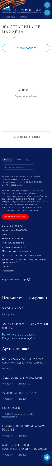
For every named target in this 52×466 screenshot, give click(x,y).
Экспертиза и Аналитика (13, 247)
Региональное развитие (13, 243)
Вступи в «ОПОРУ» (15, 216)
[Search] (18, 167)
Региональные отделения (19, 334)
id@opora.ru (9, 314)
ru (47, 13)
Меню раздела (26, 48)
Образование (8, 271)
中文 (27, 160)
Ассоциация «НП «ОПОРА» (14, 230)
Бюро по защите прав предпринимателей (21, 255)
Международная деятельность (16, 251)
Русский (7, 160)
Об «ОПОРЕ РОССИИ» (13, 226)
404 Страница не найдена (26, 137)
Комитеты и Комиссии (12, 238)
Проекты (6, 266)
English (18, 160)
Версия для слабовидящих (15, 17)
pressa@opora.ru (9, 417)
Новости (6, 234)
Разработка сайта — (16, 279)
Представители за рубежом (20, 338)
